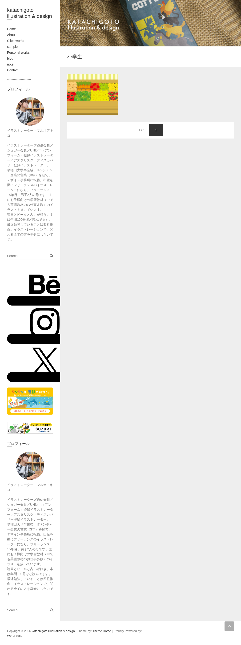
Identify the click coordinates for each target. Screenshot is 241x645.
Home (11, 29)
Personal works (18, 52)
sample (12, 47)
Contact (12, 70)
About (11, 35)
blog (10, 58)
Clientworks (15, 41)
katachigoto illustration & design (29, 13)
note (10, 64)
